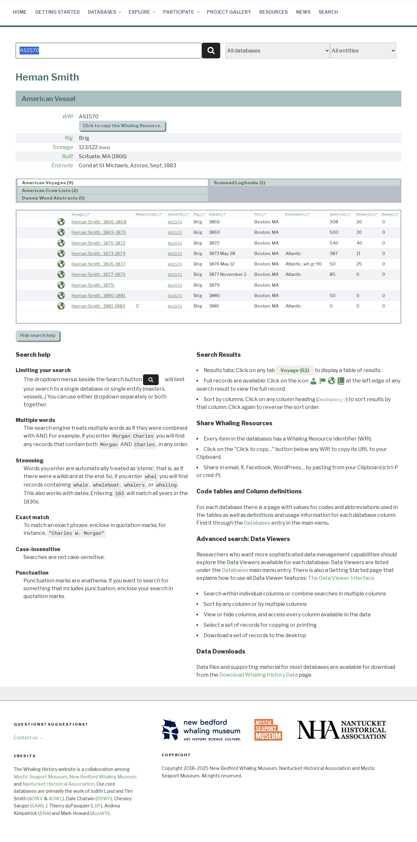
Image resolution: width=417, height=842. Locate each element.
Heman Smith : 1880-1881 (98, 295)
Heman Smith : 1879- (93, 285)
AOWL (56, 798)
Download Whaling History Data (258, 675)
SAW (37, 805)
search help (37, 335)
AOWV (36, 798)
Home (20, 12)
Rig (69, 138)
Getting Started (57, 12)
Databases (105, 12)
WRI (67, 116)
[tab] (113, 182)
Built (67, 156)
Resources (273, 12)
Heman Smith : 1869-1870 (99, 232)
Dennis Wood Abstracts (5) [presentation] (53, 198)
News (303, 12)
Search (328, 12)
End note (62, 165)
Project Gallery (229, 12)
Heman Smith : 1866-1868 (99, 221)
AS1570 (175, 222)
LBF (96, 805)
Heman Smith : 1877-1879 (98, 274)
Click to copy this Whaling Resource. (122, 125)
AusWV (100, 813)
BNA (44, 813)
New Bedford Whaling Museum (103, 776)
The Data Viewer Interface (341, 578)
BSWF (104, 798)
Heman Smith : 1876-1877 (98, 263)
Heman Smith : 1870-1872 (98, 243)
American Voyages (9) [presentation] (47, 183)
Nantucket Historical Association (58, 784)
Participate (181, 12)
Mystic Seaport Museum (40, 776)
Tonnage (62, 147)
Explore (142, 12)
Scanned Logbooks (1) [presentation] (239, 183)
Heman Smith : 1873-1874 (98, 253)
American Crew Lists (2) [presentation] (50, 190)
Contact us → (28, 737)
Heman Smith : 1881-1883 (98, 305)
